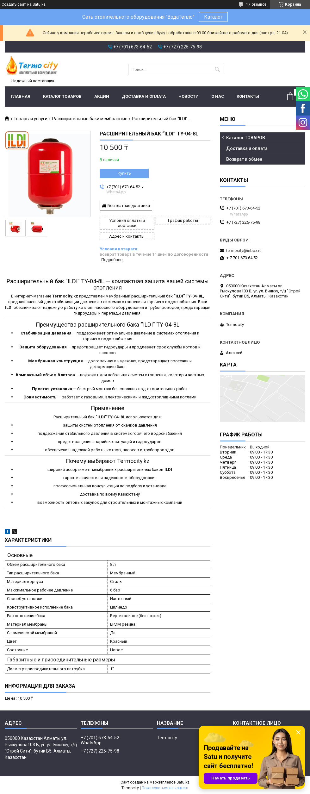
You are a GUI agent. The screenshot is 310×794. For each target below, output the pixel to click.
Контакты (248, 96)
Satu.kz (183, 782)
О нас (217, 96)
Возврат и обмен (244, 159)
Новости (188, 96)
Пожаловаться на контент (165, 788)
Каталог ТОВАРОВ (62, 96)
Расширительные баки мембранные (89, 118)
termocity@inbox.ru (244, 250)
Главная (20, 96)
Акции (101, 96)
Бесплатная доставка (129, 205)
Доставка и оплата (144, 96)
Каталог (213, 17)
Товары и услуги (30, 118)
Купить (124, 173)
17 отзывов (256, 4)
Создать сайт (14, 4)
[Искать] (217, 69)
